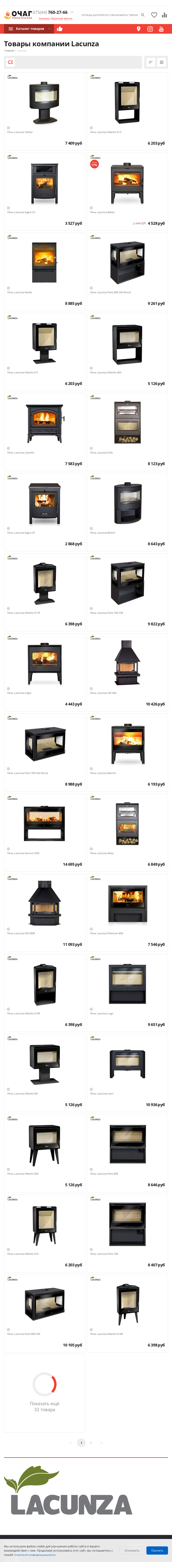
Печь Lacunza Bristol (102, 532)
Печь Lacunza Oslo (101, 452)
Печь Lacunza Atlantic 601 (22, 1093)
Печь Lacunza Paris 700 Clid (106, 613)
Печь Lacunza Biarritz (103, 773)
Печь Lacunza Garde (19, 292)
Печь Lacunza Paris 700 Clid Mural (27, 773)
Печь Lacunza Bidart (102, 212)
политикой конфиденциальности (34, 1555)
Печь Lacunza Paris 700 (104, 1254)
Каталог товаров (30, 28)
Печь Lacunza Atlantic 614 (22, 1254)
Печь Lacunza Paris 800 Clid (23, 1334)
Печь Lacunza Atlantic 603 (105, 372)
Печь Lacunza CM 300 (103, 693)
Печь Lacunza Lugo (101, 1013)
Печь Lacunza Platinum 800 (106, 933)
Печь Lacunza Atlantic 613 (105, 132)
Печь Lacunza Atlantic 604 (22, 1173)
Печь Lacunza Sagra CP (21, 532)
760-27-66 (49, 12)
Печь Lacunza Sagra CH (21, 212)
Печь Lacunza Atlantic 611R (23, 613)
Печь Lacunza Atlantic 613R (23, 1013)
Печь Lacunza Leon (101, 1093)
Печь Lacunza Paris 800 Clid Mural (110, 292)
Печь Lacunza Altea (101, 853)
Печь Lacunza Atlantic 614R (106, 1334)
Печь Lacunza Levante (20, 452)
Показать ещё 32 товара (44, 1406)
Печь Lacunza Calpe (19, 693)
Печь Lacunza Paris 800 (104, 1173)
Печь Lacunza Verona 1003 (23, 853)
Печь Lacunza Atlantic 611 (22, 372)
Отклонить (132, 1550)
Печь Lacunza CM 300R (21, 933)
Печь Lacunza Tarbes (20, 132)
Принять (157, 1550)
